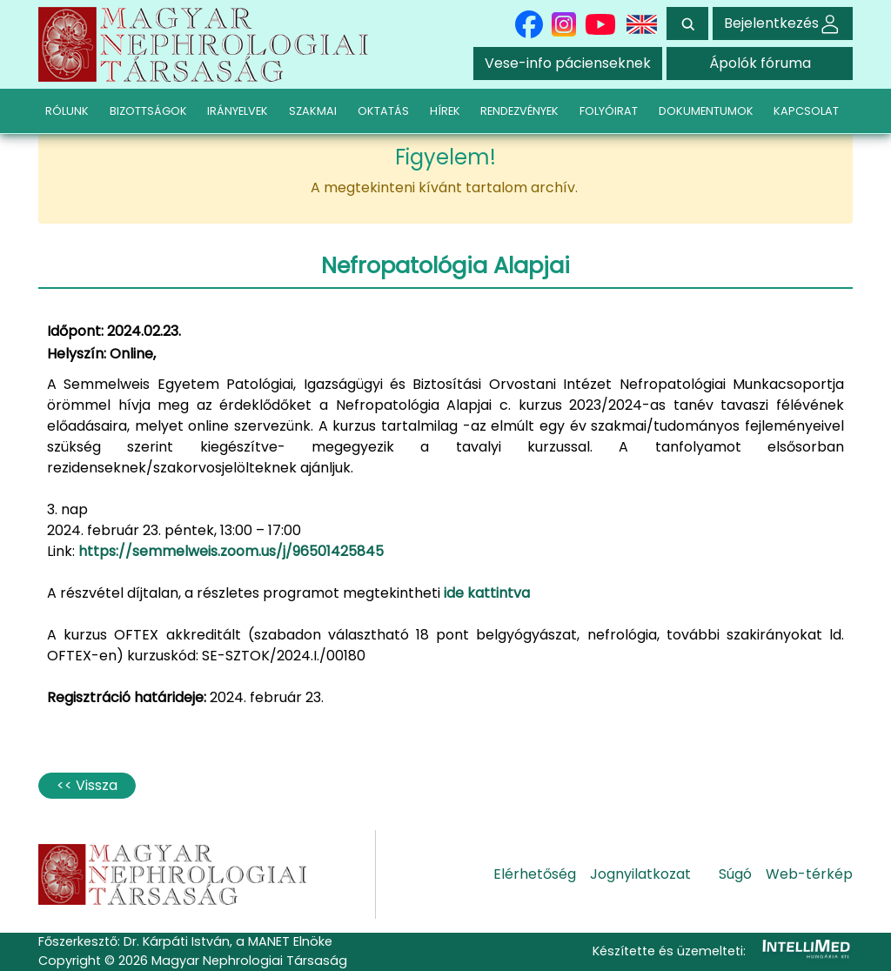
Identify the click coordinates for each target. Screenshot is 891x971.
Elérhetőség (534, 874)
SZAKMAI (313, 111)
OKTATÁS (383, 111)
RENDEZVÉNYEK (519, 111)
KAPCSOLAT (806, 111)
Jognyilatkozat (640, 874)
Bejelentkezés (782, 23)
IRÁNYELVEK (237, 111)
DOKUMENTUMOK (706, 111)
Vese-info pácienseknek (568, 63)
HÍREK (445, 111)
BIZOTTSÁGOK (148, 111)
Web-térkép (809, 874)
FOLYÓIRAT (608, 111)
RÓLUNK (67, 111)
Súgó (735, 874)
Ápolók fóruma (760, 63)
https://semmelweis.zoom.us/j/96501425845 (231, 551)
